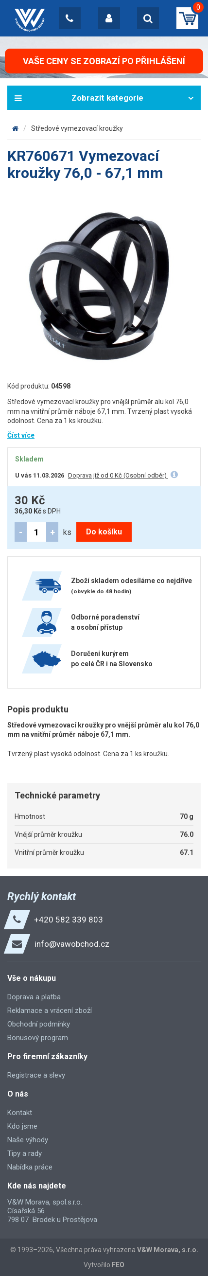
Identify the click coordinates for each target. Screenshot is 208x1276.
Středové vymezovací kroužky (77, 128)
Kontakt (19, 1112)
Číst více (21, 435)
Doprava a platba (34, 996)
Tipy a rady (24, 1153)
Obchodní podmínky (38, 1024)
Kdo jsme (22, 1126)
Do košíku (104, 531)
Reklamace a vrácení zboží (49, 1010)
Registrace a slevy (36, 1075)
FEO (118, 1265)
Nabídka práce (29, 1167)
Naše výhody (27, 1139)
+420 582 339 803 (68, 919)
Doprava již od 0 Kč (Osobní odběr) (118, 475)
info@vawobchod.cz (72, 944)
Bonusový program (37, 1037)
